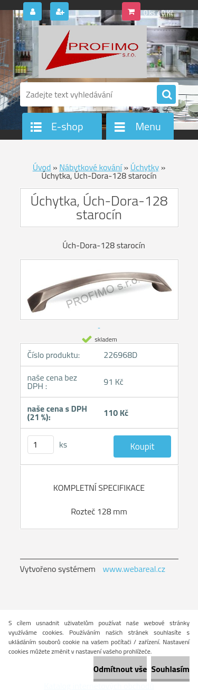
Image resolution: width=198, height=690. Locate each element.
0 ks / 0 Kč (159, 12)
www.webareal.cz (133, 568)
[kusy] (40, 444)
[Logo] (92, 51)
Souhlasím (170, 669)
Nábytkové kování (90, 167)
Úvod (42, 167)
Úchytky (144, 167)
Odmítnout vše (120, 669)
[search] (166, 95)
